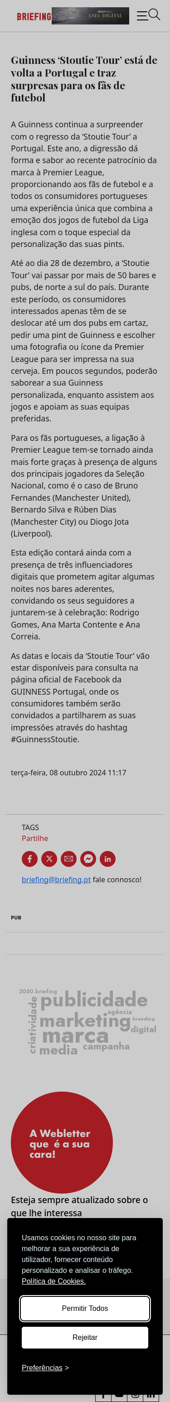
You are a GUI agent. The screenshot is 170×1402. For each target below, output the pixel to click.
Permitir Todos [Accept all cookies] (85, 1308)
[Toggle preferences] (45, 1368)
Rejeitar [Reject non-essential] (85, 1337)
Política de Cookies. (54, 1281)
